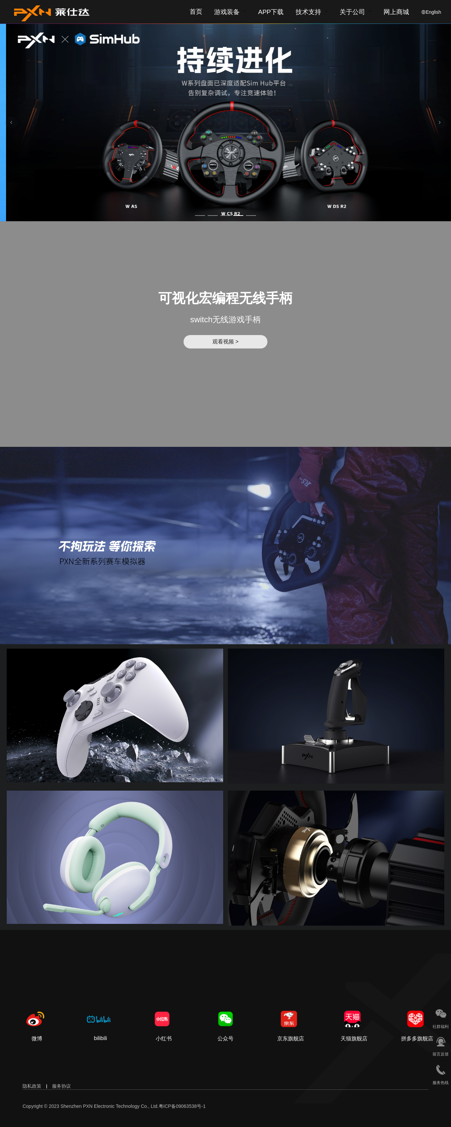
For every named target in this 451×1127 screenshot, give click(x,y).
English (433, 12)
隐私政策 (31, 1086)
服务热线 (441, 1082)
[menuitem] (230, 12)
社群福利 (441, 1026)
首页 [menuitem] (196, 11)
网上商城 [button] (396, 12)
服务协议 (61, 1086)
